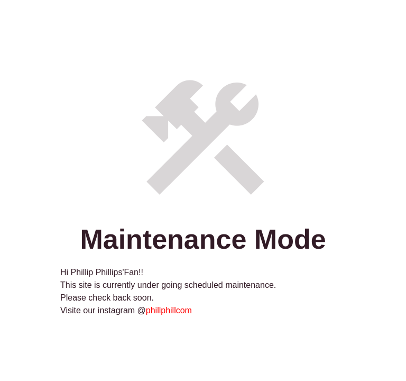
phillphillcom (169, 310)
